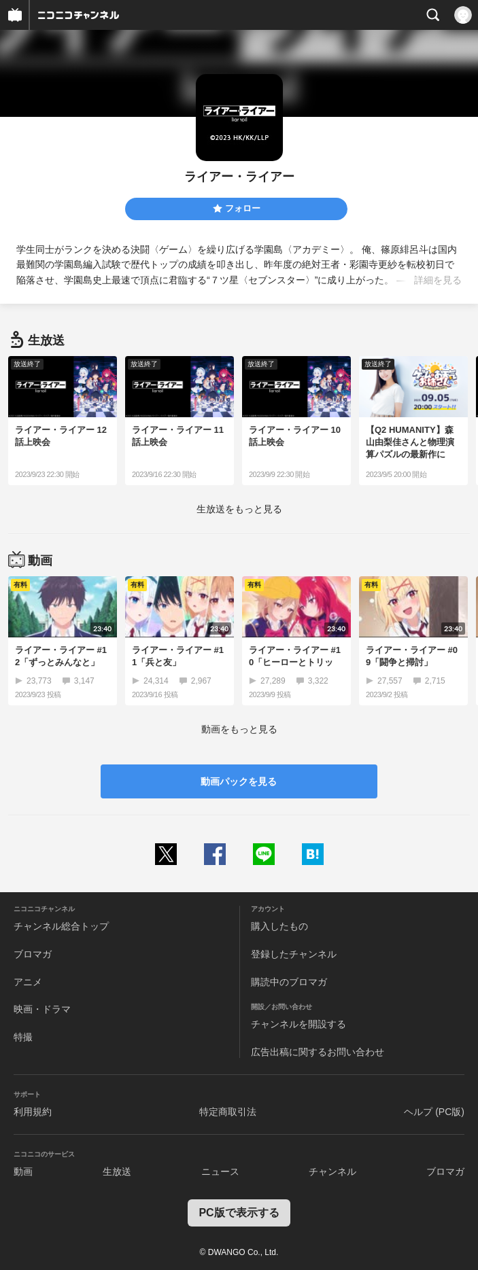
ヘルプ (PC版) (434, 1111)
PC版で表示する (239, 1212)
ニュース (220, 1171)
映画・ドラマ (42, 1009)
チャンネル (332, 1171)
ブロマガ (33, 954)
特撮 (23, 1036)
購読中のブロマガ (289, 981)
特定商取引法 (227, 1111)
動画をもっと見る (239, 729)
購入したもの (279, 926)
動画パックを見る (239, 781)
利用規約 (33, 1111)
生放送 (117, 1171)
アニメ (28, 981)
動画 (23, 1171)
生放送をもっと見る (239, 509)
